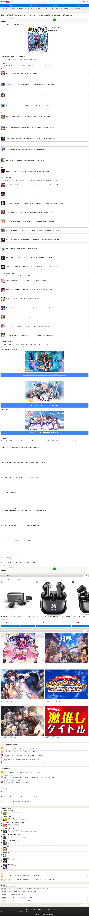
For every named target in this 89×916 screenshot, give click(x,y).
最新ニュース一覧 (22, 8)
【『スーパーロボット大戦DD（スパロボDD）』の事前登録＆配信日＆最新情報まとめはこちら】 (44, 375)
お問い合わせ (26, 909)
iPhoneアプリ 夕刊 (40, 8)
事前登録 (40, 11)
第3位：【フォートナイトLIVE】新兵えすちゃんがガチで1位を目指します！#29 (18, 540)
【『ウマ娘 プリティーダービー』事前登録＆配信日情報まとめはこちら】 (44, 432)
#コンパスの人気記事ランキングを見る (7, 775)
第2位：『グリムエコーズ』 (7, 378)
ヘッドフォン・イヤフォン (7, 579)
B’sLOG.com (62, 909)
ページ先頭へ (85, 904)
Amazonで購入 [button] (18, 625)
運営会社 (35, 909)
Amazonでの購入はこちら (54, 30)
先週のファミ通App (5, 557)
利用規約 (31, 909)
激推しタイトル (47, 11)
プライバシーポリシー (42, 909)
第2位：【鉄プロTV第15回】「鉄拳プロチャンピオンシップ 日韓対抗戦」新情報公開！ (20, 525)
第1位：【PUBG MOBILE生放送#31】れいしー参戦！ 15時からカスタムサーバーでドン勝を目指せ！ (23, 510)
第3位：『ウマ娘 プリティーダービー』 (9, 409)
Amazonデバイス (25, 579)
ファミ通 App (5, 2)
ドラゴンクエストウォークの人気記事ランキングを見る (10, 780)
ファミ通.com (56, 909)
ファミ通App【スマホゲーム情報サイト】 (10, 8)
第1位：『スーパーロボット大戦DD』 (9, 349)
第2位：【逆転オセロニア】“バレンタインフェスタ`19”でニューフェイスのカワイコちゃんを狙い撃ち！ (24, 462)
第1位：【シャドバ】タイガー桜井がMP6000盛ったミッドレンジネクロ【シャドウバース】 (21, 447)
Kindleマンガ (17, 579)
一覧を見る (86, 575)
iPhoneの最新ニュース (31, 8)
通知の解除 (50, 909)
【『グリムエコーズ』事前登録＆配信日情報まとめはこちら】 (44, 405)
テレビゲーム (34, 579)
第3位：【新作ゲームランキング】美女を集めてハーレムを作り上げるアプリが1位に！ (20, 477)
